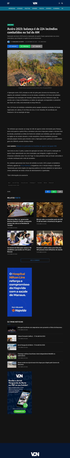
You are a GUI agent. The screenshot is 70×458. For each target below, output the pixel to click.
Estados (20, 8)
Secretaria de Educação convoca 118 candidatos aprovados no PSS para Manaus (19, 250)
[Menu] (8, 3)
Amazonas (10, 24)
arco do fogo (15, 182)
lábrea (45, 182)
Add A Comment (35, 260)
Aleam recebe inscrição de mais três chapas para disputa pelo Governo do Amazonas (38, 363)
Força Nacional (25, 165)
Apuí (9, 182)
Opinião (34, 8)
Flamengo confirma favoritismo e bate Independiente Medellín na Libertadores (36, 354)
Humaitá (40, 182)
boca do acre (24, 182)
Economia (56, 8)
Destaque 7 (33, 182)
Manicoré (51, 182)
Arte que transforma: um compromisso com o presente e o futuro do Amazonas (40, 327)
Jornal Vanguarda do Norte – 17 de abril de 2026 (31, 345)
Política (27, 8)
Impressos (12, 8)
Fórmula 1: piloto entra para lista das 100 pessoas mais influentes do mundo (49, 249)
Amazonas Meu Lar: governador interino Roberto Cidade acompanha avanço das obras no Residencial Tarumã (19, 222)
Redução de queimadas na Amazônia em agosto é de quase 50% (36, 146)
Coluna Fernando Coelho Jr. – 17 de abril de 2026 (31, 336)
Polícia (41, 8)
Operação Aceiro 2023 (13, 185)
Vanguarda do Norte (18, 41)
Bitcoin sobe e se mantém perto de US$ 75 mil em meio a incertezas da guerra (50, 220)
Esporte (48, 8)
